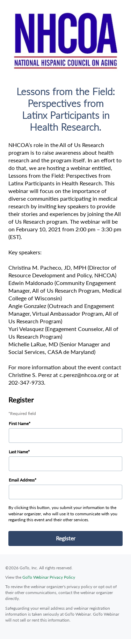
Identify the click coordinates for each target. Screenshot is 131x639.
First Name (19, 423)
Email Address (22, 480)
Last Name (18, 451)
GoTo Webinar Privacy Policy (48, 577)
